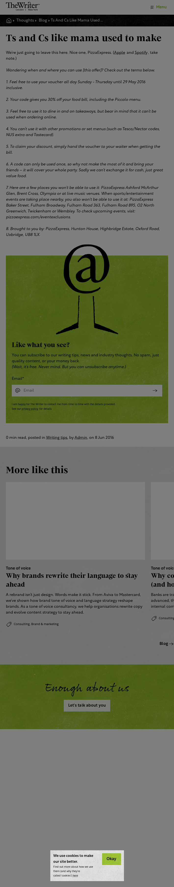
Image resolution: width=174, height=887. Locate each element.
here (75, 876)
